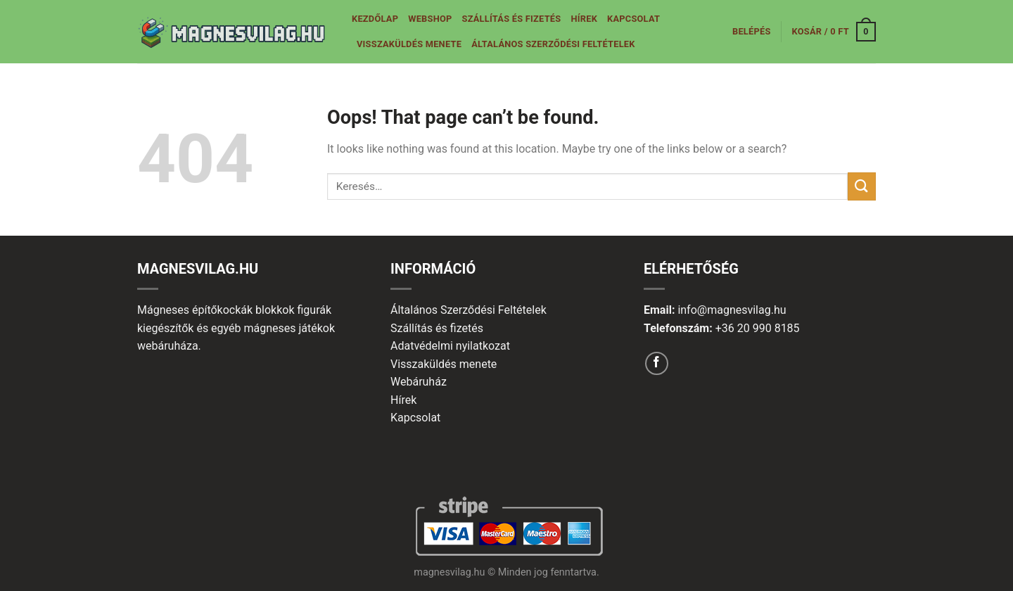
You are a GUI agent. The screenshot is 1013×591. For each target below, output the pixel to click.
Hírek (584, 18)
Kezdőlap (375, 18)
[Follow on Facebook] (656, 363)
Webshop (430, 18)
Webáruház (418, 381)
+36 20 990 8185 (757, 328)
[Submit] (862, 186)
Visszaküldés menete (409, 44)
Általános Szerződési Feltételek (553, 44)
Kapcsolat (633, 18)
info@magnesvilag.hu (731, 310)
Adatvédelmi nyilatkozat (450, 345)
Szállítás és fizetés (511, 18)
